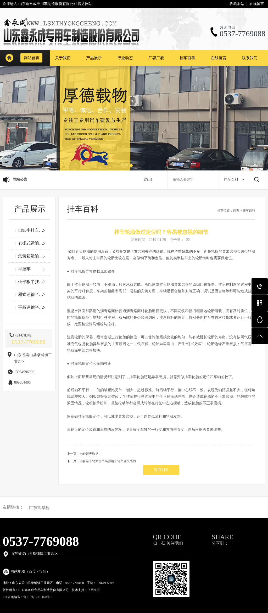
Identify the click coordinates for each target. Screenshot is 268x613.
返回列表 (161, 470)
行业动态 (125, 58)
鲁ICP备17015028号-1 (38, 597)
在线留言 (256, 4)
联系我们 (250, 58)
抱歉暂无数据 (89, 454)
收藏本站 (237, 4)
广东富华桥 (39, 508)
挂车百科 (187, 58)
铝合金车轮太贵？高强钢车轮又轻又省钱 (108, 461)
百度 (32, 571)
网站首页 (9, 58)
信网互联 (93, 590)
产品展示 (94, 58)
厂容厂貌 (156, 58)
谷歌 (42, 571)
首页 (236, 210)
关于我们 (63, 58)
